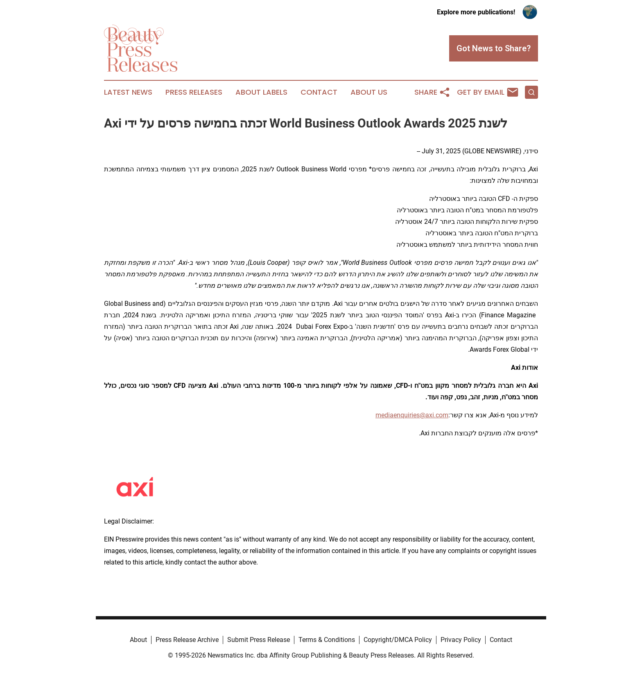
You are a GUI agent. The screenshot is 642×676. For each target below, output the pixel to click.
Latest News (128, 92)
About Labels (261, 92)
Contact (319, 92)
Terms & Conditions (326, 640)
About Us (368, 92)
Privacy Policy (461, 640)
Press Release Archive (187, 640)
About (138, 640)
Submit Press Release (258, 640)
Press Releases (193, 92)
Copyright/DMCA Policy (398, 640)
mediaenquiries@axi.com (411, 415)
